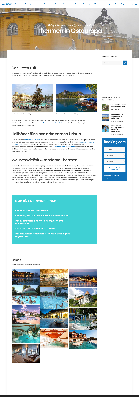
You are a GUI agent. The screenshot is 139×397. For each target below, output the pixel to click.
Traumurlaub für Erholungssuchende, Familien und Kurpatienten (118, 129)
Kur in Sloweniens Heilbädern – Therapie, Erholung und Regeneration (42, 235)
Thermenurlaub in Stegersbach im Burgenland (117, 117)
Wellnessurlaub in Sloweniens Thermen (35, 228)
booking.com (115, 175)
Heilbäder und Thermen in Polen (31, 210)
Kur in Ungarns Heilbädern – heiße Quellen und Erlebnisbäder (39, 222)
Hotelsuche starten (114, 168)
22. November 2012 (117, 121)
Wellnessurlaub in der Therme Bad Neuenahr (118, 106)
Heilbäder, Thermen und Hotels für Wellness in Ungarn (42, 215)
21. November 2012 (117, 109)
